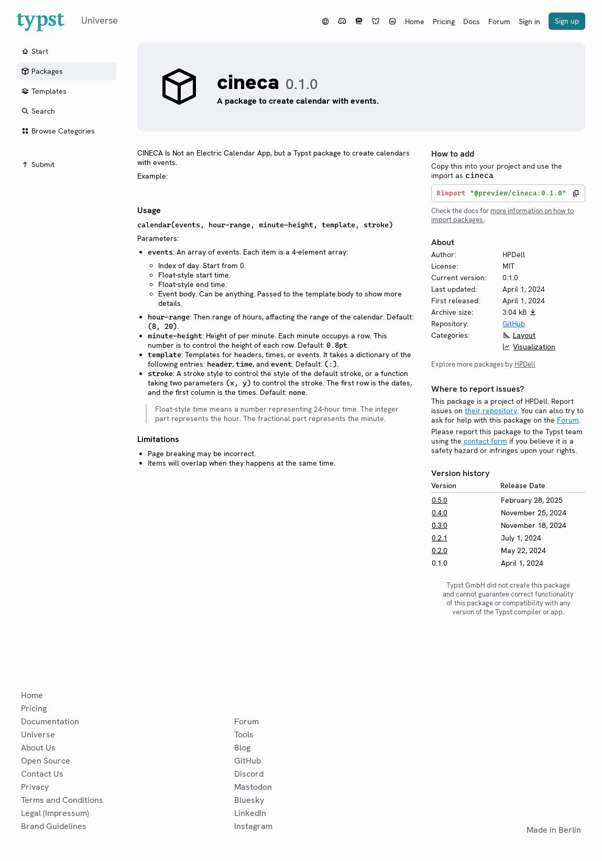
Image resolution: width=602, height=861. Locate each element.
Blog (242, 747)
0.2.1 (439, 538)
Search (38, 111)
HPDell (525, 364)
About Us (38, 747)
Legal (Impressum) (55, 813)
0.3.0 (439, 525)
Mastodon (253, 786)
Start (34, 51)
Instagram (253, 826)
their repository (491, 410)
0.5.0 (439, 500)
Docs (471, 21)
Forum (499, 21)
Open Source (45, 760)
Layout (524, 335)
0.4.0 (439, 512)
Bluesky (249, 799)
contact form (485, 441)
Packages (42, 71)
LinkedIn (250, 813)
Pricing (444, 21)
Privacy (35, 786)
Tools (244, 734)
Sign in (529, 21)
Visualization (534, 346)
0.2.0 (439, 550)
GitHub (513, 323)
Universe (38, 734)
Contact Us (42, 773)
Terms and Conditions (62, 799)
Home (414, 21)
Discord (249, 773)
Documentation (50, 721)
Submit (37, 164)
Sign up (567, 21)
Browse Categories (58, 131)
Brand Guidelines (53, 826)
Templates (44, 91)
